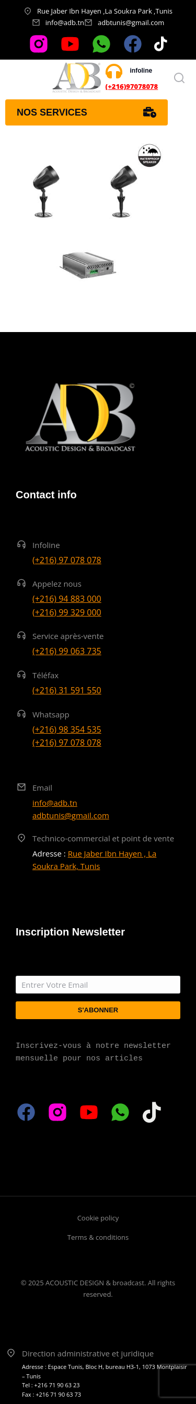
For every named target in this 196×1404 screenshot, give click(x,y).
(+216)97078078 (132, 86)
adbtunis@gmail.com (131, 22)
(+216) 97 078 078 (66, 560)
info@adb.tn (64, 22)
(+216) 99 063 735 (66, 651)
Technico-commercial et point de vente (103, 838)
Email (42, 787)
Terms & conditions (98, 1237)
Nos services (86, 112)
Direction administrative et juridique (88, 1353)
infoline (141, 70)
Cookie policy (98, 1218)
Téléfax (45, 675)
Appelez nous (57, 583)
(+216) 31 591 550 (66, 690)
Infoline (46, 545)
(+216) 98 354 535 (66, 729)
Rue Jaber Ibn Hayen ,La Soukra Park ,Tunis (104, 11)
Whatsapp (51, 714)
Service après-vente (68, 636)
